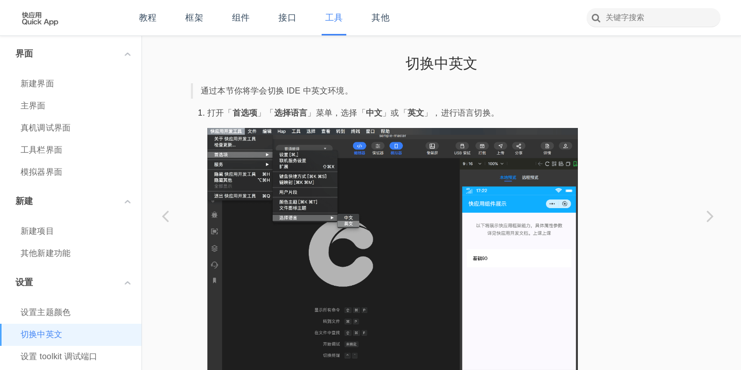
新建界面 (37, 83)
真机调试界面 (45, 127)
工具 (334, 18)
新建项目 (37, 231)
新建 (73, 201)
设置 (73, 282)
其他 (380, 18)
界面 (73, 54)
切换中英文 (41, 334)
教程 (147, 18)
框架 (194, 18)
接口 (287, 18)
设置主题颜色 (45, 312)
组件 (241, 18)
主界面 (33, 105)
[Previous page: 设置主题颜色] (165, 216)
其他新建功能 (45, 253)
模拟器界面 (41, 172)
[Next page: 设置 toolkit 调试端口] (710, 216)
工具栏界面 (41, 149)
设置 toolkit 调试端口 (59, 356)
